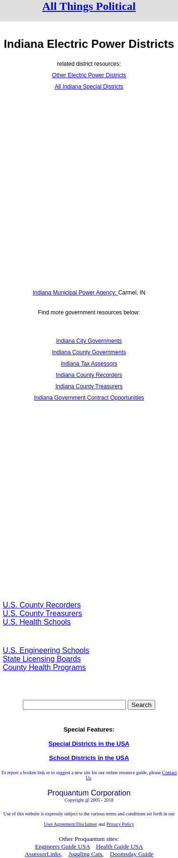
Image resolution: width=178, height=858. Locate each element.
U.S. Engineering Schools (46, 650)
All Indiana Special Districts (89, 86)
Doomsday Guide (131, 854)
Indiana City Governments (89, 341)
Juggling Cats (85, 854)
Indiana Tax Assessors (89, 363)
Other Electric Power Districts (89, 75)
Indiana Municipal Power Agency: (75, 292)
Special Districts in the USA (89, 743)
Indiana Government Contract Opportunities (89, 397)
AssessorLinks (43, 854)
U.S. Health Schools (37, 622)
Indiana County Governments (89, 352)
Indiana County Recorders (89, 375)
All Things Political (89, 6)
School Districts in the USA (89, 757)
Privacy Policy (120, 824)
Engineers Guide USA (62, 846)
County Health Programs (44, 667)
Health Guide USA (119, 846)
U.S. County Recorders (42, 605)
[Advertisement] (89, 189)
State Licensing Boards (42, 659)
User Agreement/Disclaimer (70, 824)
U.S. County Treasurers (42, 613)
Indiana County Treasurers (89, 386)
